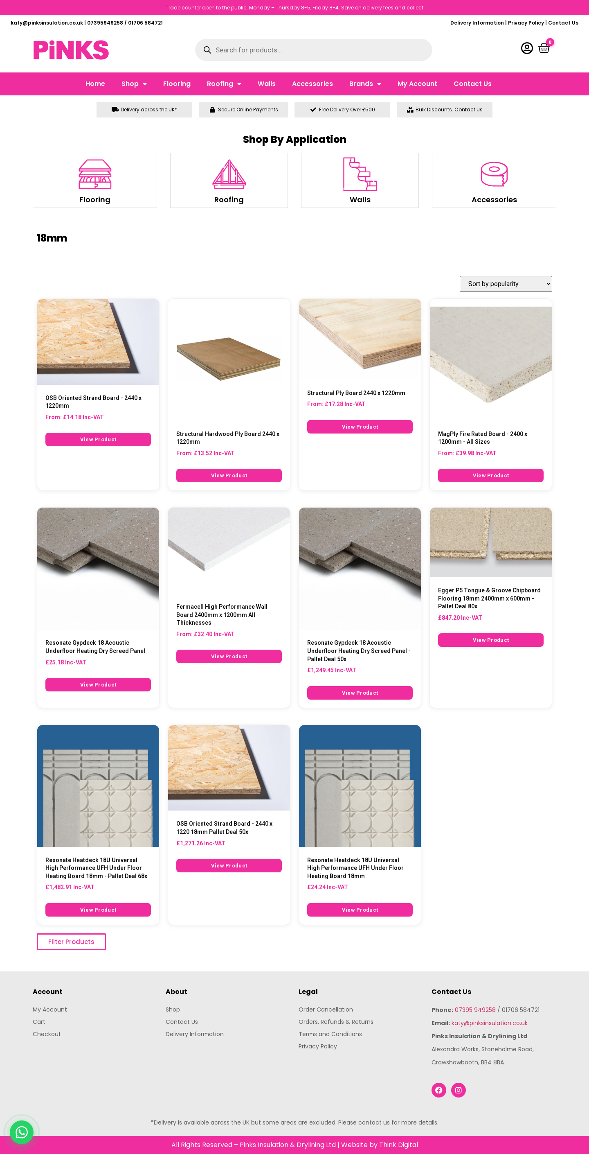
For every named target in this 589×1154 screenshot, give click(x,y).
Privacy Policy (526, 22)
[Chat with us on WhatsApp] (22, 1132)
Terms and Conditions (330, 1034)
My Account (417, 83)
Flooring (177, 83)
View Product (98, 439)
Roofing (224, 84)
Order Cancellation (326, 1009)
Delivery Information (477, 22)
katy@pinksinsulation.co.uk (490, 1023)
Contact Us (563, 22)
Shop (134, 84)
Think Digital (398, 1144)
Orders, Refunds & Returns (336, 1022)
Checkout (47, 1034)
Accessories (312, 83)
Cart (39, 1022)
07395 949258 (475, 1010)
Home (95, 83)
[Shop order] (506, 284)
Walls (267, 83)
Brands (365, 84)
